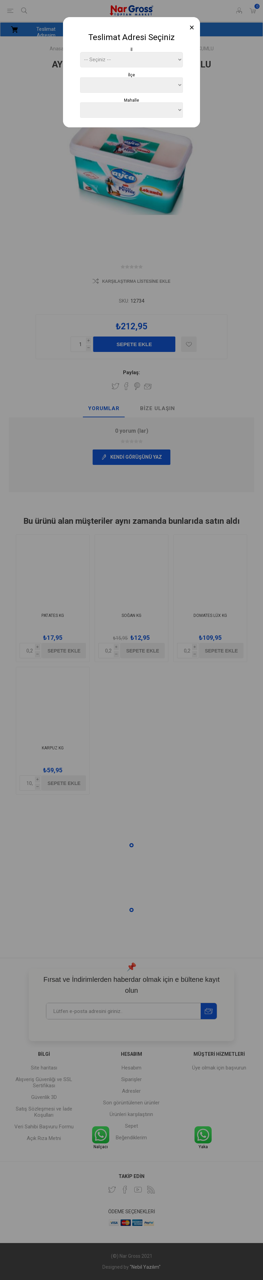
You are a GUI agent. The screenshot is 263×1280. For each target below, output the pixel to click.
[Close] (192, 27)
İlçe (131, 75)
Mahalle (131, 100)
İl (131, 49)
